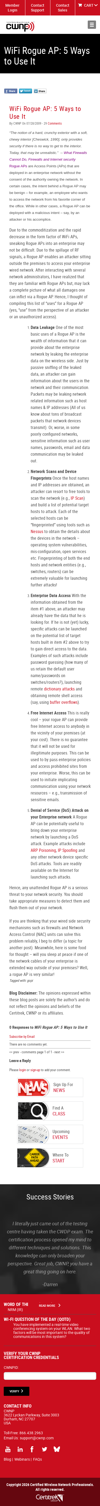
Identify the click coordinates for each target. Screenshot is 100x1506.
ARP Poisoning (43, 850)
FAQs (37, 1459)
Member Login (12, 8)
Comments (54, 123)
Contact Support (37, 8)
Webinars (22, 1459)
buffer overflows (64, 702)
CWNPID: (11, 1367)
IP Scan (77, 498)
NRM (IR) (15, 1309)
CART (89, 5)
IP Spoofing (67, 850)
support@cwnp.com (37, 1437)
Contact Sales (62, 8)
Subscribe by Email (22, 1036)
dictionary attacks (59, 689)
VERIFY (14, 1391)
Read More (47, 1306)
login (22, 1069)
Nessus (37, 531)
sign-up (35, 1069)
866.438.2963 (31, 1432)
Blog (7, 1459)
